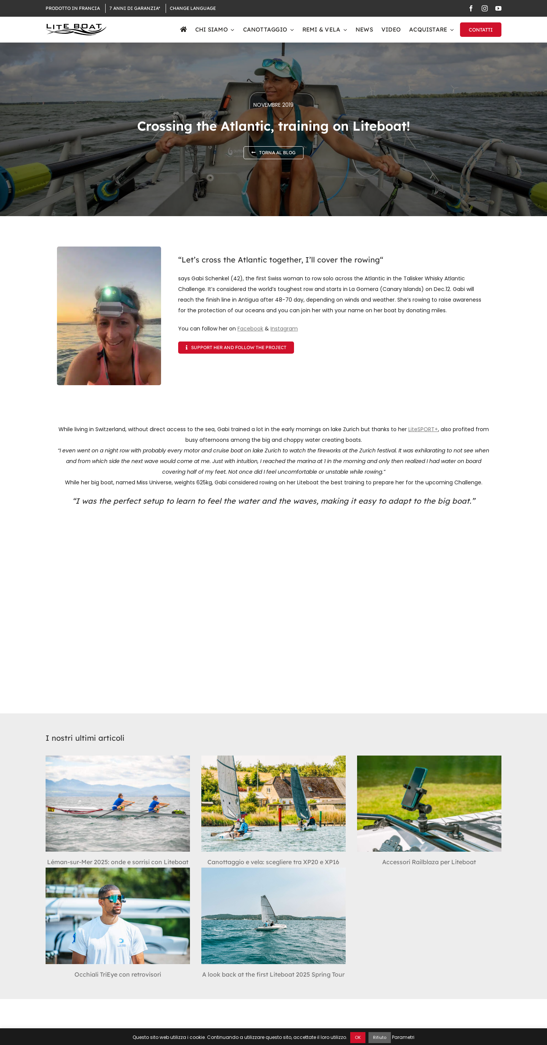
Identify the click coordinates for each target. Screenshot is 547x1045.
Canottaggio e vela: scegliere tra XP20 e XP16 (273, 862)
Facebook (250, 328)
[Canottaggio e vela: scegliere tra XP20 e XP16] (273, 804)
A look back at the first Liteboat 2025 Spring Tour (273, 974)
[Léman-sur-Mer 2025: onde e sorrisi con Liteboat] (118, 804)
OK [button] (358, 1037)
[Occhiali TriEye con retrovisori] (118, 916)
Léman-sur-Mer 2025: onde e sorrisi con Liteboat (117, 862)
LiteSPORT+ (423, 429)
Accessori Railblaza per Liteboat (429, 862)
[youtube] (498, 8)
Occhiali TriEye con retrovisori (117, 974)
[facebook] (471, 8)
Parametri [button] (403, 1037)
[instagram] (485, 8)
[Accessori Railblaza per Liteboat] (429, 804)
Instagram (284, 328)
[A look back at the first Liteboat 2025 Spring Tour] (273, 916)
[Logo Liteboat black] (76, 26)
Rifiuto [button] (379, 1037)
